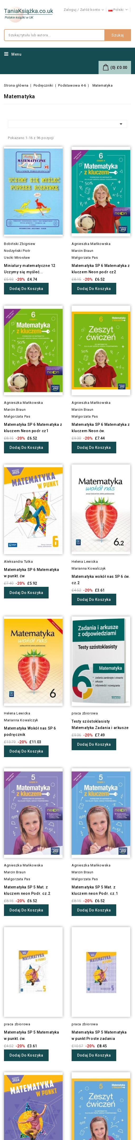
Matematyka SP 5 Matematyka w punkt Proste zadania (99, 1035)
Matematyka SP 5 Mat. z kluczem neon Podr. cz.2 (27, 890)
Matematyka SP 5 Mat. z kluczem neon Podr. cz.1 (95, 890)
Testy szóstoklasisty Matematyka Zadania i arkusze (100, 724)
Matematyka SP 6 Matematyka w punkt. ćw (31, 572)
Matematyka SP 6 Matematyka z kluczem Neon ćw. (101, 427)
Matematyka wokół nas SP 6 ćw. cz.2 (101, 579)
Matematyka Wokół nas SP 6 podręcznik (30, 731)
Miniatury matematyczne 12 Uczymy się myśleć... (29, 268)
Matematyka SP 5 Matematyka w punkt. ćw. (31, 1035)
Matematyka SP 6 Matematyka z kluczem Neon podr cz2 (101, 268)
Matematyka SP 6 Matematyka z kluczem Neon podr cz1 (33, 427)
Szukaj (117, 35)
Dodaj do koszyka (26, 289)
